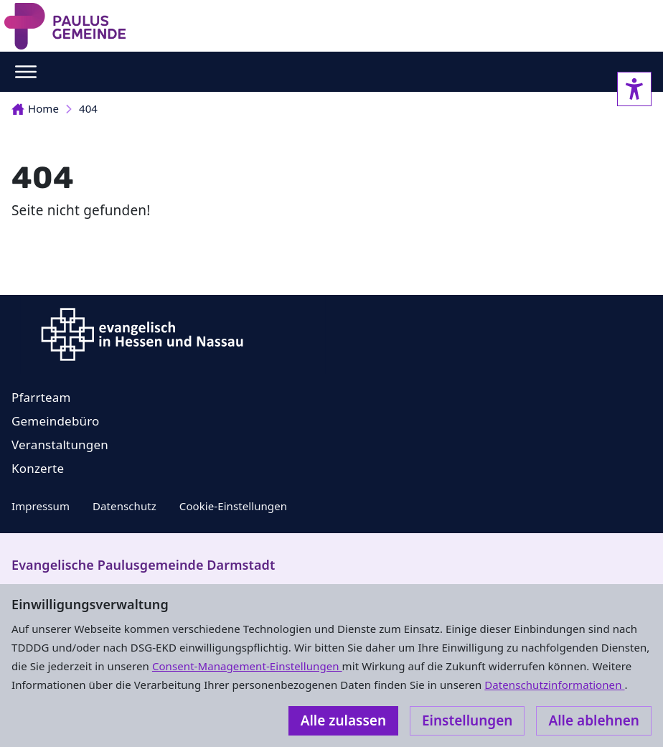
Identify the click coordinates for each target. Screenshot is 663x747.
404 (88, 108)
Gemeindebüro (55, 421)
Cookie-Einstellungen (233, 506)
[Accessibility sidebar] (634, 89)
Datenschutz (124, 506)
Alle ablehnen (593, 720)
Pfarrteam (41, 397)
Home (35, 108)
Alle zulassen (343, 720)
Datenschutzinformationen (554, 684)
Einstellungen (467, 720)
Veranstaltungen (59, 444)
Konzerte (37, 468)
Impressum (40, 506)
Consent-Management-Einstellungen (247, 666)
